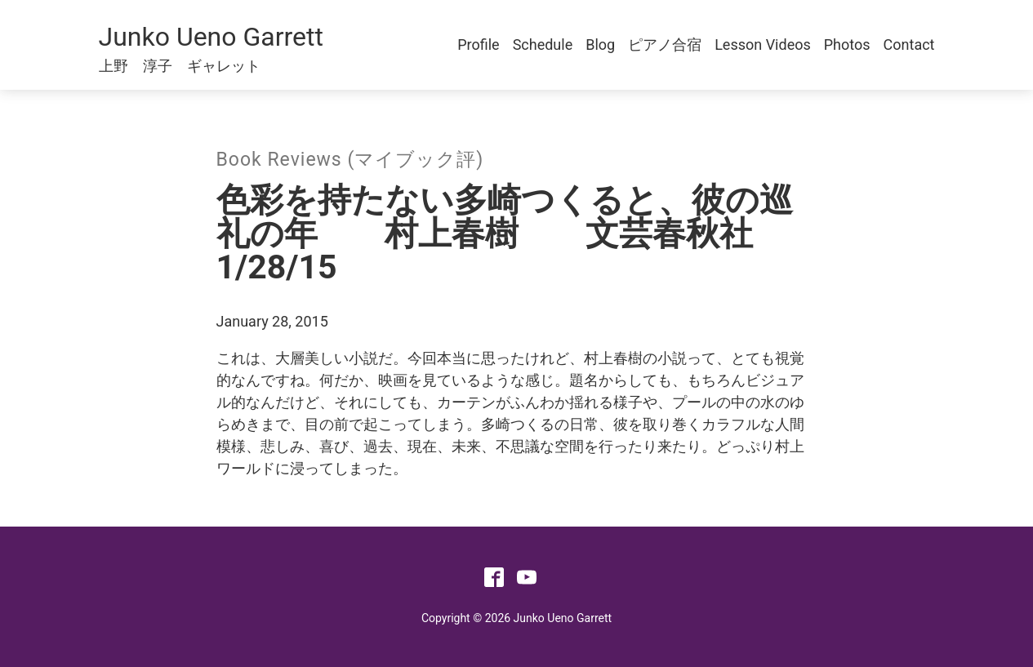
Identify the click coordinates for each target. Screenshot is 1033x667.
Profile (478, 44)
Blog (600, 44)
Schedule (543, 44)
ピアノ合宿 (664, 44)
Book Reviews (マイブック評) (350, 160)
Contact (909, 44)
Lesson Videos (763, 44)
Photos (847, 44)
